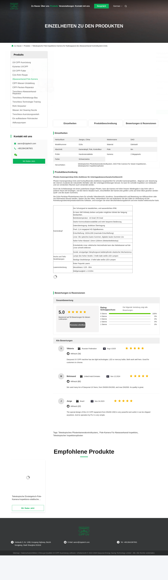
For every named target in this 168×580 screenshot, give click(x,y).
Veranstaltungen (66, 6)
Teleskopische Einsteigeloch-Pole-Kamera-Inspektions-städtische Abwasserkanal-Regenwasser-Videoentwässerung (27, 498)
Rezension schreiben (77, 325)
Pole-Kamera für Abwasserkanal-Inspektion (119, 433)
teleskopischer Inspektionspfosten (68, 435)
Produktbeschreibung (105, 123)
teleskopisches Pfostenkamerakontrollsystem (78, 433)
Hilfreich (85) (76, 382)
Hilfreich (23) (76, 406)
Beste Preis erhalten (120, 112)
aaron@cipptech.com (27, 143)
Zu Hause (35, 6)
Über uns (45, 6)
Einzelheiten (70, 123)
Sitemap (16, 553)
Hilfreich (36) (76, 354)
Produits (54, 6)
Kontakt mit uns (82, 6)
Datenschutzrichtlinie (29, 553)
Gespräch (101, 6)
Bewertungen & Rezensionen (141, 123)
